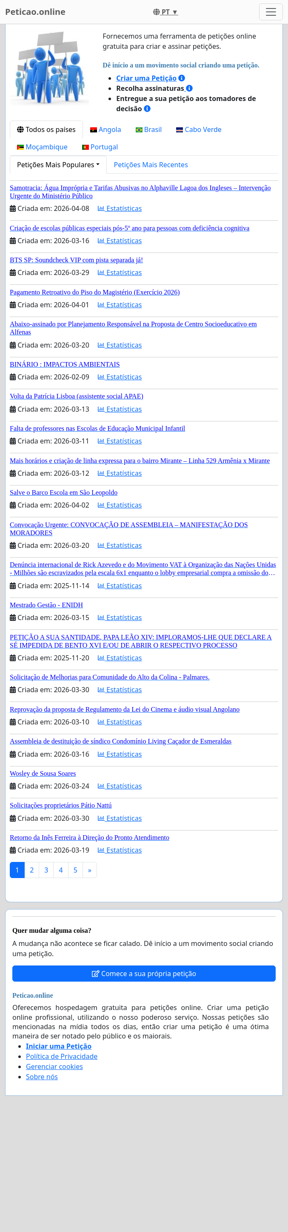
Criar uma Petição (146, 78)
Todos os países (46, 129)
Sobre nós (42, 1076)
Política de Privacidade (61, 1056)
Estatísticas (120, 208)
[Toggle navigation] (271, 11)
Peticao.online (35, 11)
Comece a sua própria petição (144, 973)
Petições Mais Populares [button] (55, 164)
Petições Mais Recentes (151, 164)
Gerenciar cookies (54, 1066)
